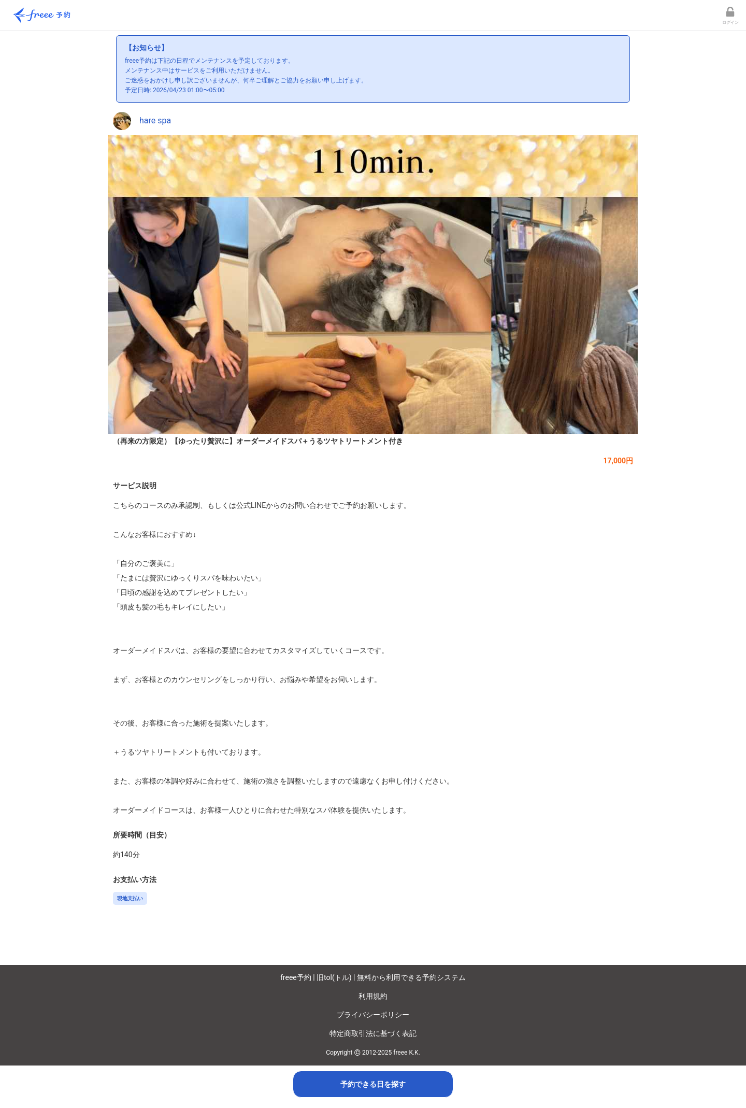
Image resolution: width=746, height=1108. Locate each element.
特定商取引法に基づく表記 (373, 1033)
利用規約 (373, 996)
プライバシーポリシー (373, 1015)
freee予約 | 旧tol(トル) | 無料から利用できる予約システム (373, 977)
